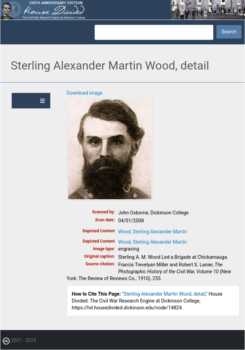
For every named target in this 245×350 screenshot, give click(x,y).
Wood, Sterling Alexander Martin (152, 231)
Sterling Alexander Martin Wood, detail (164, 294)
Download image (85, 93)
